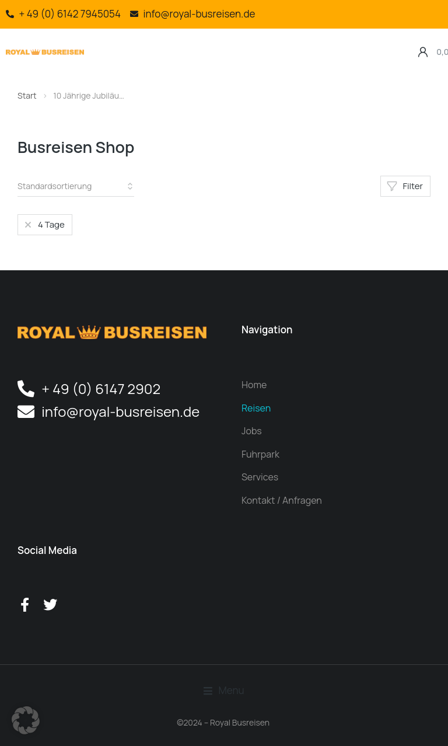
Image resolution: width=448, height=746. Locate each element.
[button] (99, 37)
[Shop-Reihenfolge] (76, 186)
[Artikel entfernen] (44, 225)
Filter (405, 186)
